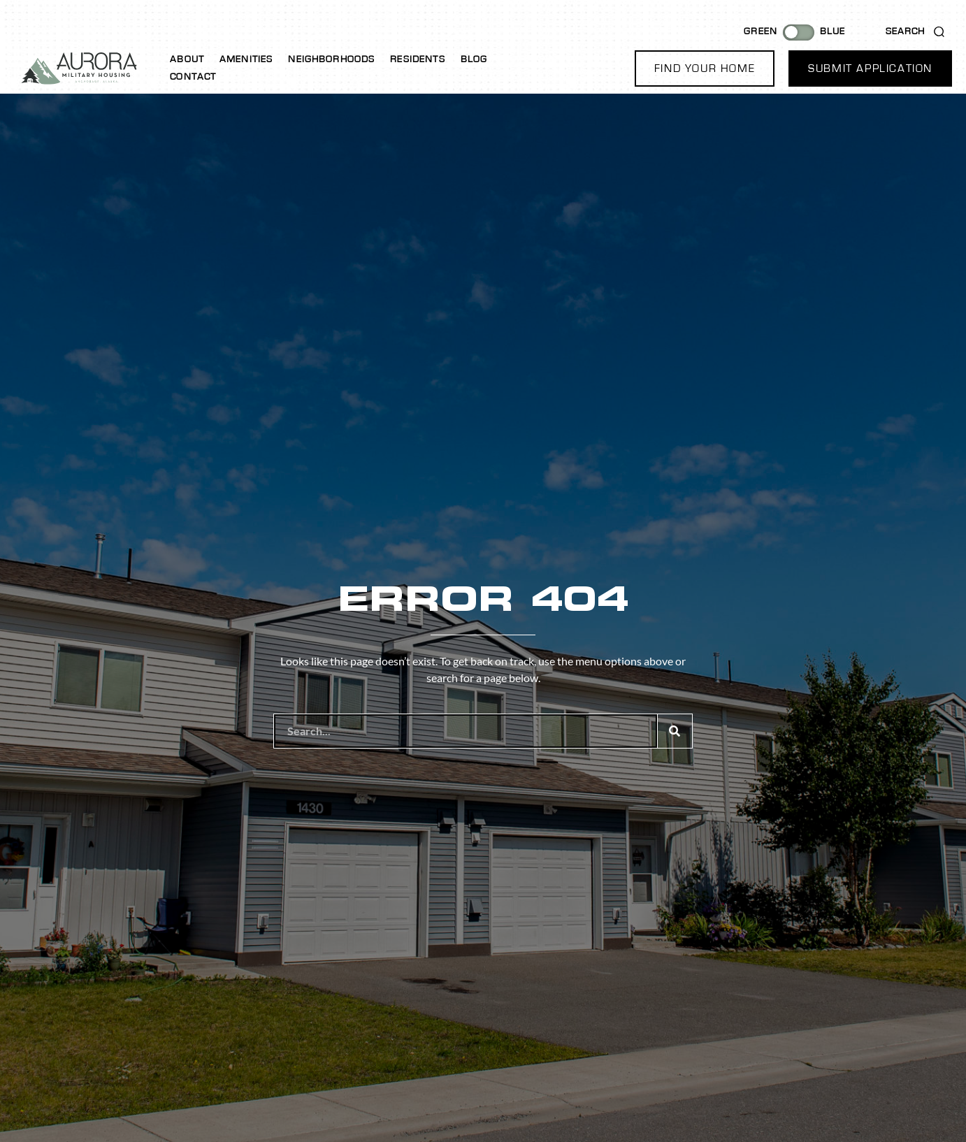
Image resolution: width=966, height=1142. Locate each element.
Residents (417, 59)
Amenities (246, 59)
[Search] (674, 731)
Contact (193, 77)
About (187, 59)
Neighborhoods (331, 59)
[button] (704, 68)
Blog (474, 59)
